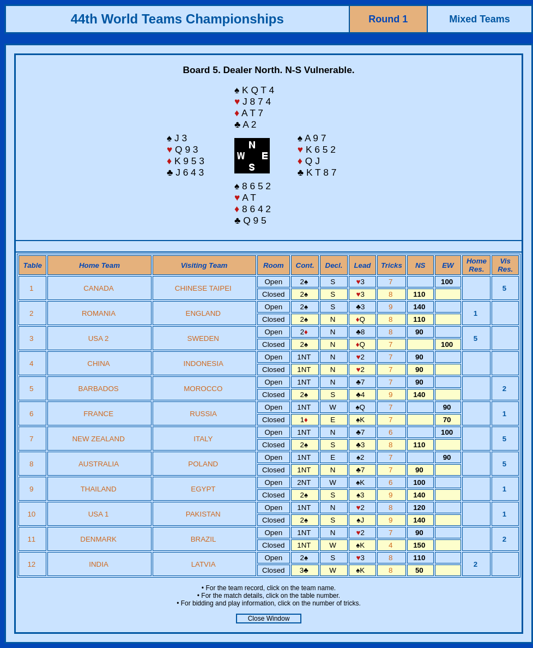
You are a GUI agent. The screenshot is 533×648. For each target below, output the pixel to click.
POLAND (203, 464)
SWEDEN (203, 338)
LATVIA (203, 564)
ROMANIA (98, 313)
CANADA (98, 288)
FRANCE (98, 414)
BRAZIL (203, 539)
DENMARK (98, 539)
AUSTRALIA (98, 464)
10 (32, 514)
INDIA (98, 564)
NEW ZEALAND (98, 439)
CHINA (98, 363)
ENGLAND (203, 313)
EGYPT (203, 489)
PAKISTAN (203, 514)
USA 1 (98, 514)
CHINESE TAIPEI (203, 288)
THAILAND (99, 489)
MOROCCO (203, 389)
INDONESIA (203, 363)
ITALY (203, 439)
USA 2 (98, 338)
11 (32, 539)
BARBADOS (98, 389)
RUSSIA (203, 414)
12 (32, 564)
